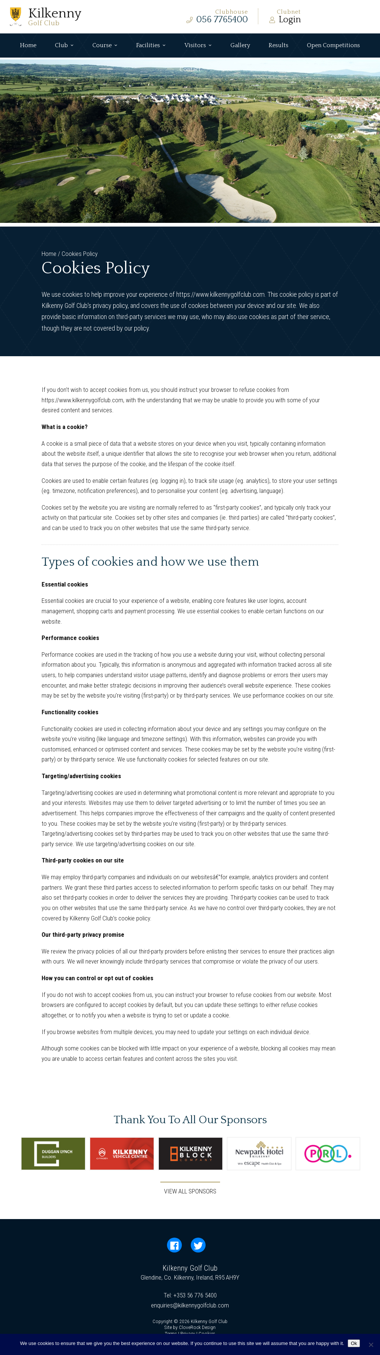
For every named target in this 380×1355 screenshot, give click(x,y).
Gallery (240, 45)
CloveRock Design (197, 1327)
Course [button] (105, 45)
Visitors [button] (198, 45)
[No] (370, 1344)
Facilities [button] (151, 45)
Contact (190, 69)
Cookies (207, 1333)
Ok (354, 1343)
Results (278, 45)
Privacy (187, 1333)
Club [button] (64, 45)
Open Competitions (333, 45)
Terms (171, 1333)
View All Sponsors (190, 1191)
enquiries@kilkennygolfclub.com (190, 1305)
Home (28, 45)
